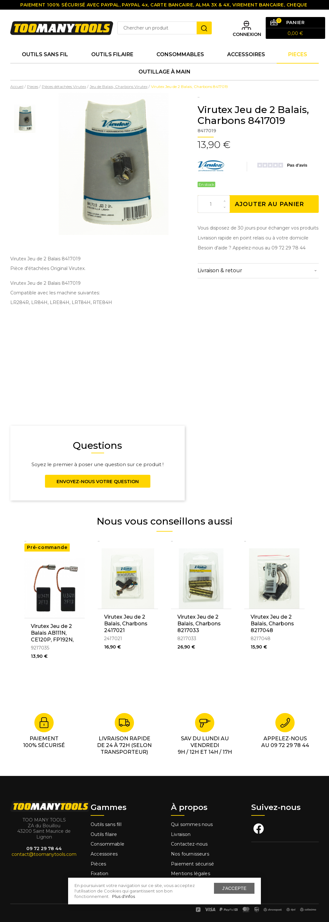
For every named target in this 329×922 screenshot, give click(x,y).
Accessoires (246, 54)
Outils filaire (104, 834)
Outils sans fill (106, 824)
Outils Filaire (112, 54)
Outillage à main (164, 72)
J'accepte (234, 888)
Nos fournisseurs (190, 854)
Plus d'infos (123, 896)
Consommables (180, 54)
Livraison (181, 834)
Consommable (107, 844)
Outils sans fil (45, 54)
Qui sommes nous (192, 824)
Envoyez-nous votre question (98, 481)
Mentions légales (191, 873)
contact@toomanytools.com (44, 854)
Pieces (297, 54)
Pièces (98, 864)
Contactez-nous (189, 844)
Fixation (99, 873)
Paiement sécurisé (192, 864)
